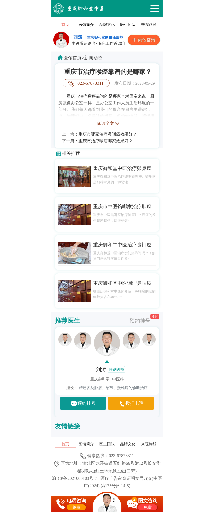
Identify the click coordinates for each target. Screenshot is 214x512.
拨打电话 (134, 403)
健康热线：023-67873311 (107, 455)
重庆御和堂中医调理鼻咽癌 (122, 283)
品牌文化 (107, 24)
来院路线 (148, 24)
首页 (65, 24)
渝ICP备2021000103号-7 (74, 478)
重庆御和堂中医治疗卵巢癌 (122, 168)
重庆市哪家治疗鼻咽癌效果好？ (108, 134)
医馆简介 (86, 24)
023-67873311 (90, 83)
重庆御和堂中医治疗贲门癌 (122, 244)
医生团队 (127, 24)
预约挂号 (144, 319)
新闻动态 (93, 57)
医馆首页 (73, 57)
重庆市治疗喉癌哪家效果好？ (106, 141)
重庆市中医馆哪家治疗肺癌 (122, 206)
